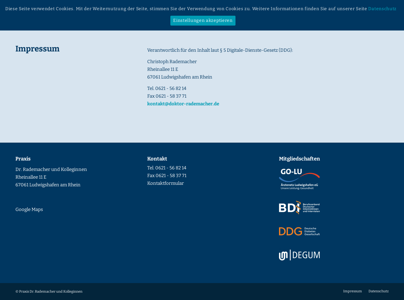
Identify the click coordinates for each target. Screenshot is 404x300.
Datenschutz (382, 8)
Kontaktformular (165, 183)
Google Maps (29, 209)
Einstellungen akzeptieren (203, 20)
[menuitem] (352, 291)
